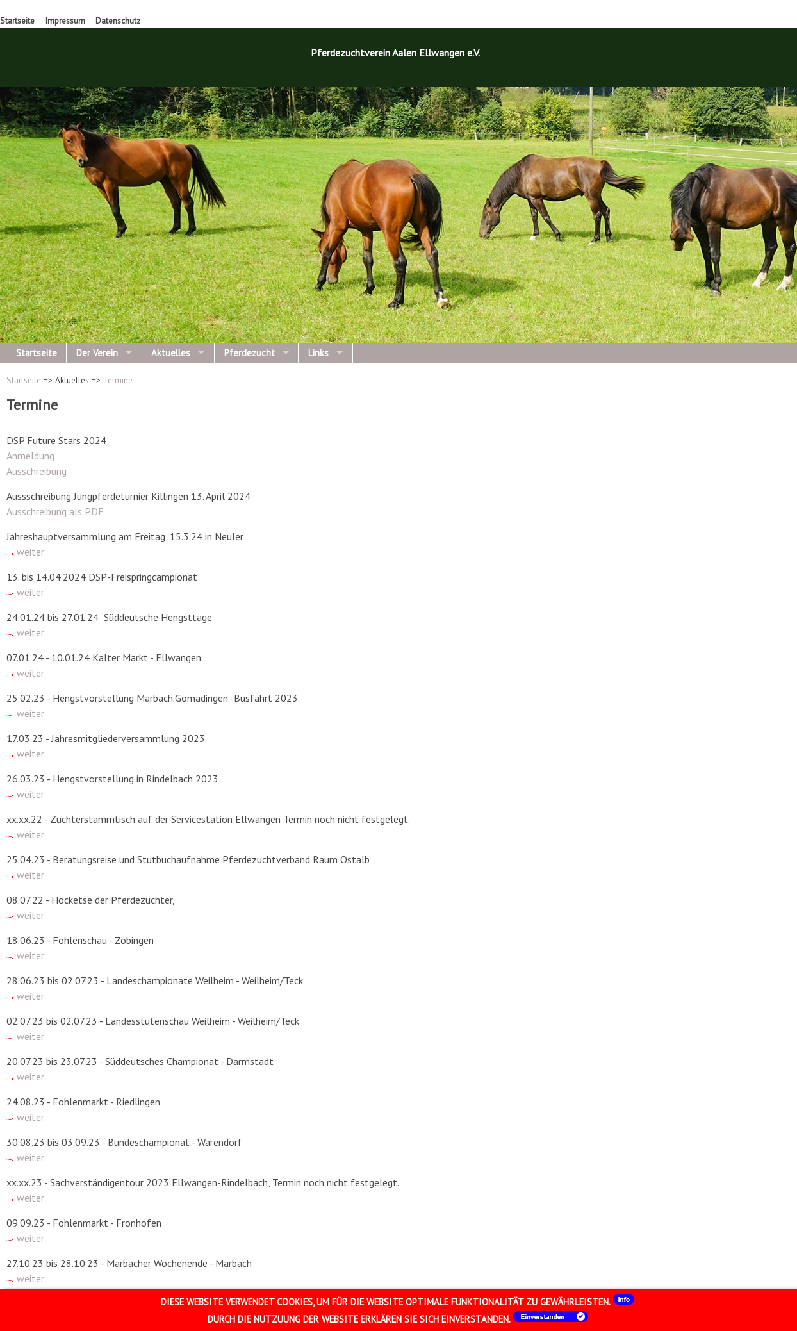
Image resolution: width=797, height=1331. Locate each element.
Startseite (17, 20)
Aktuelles (170, 353)
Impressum (65, 20)
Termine (118, 380)
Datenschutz (117, 20)
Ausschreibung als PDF (55, 511)
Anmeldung (30, 455)
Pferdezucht (249, 353)
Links (318, 353)
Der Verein (97, 353)
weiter (25, 551)
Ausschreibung (36, 471)
